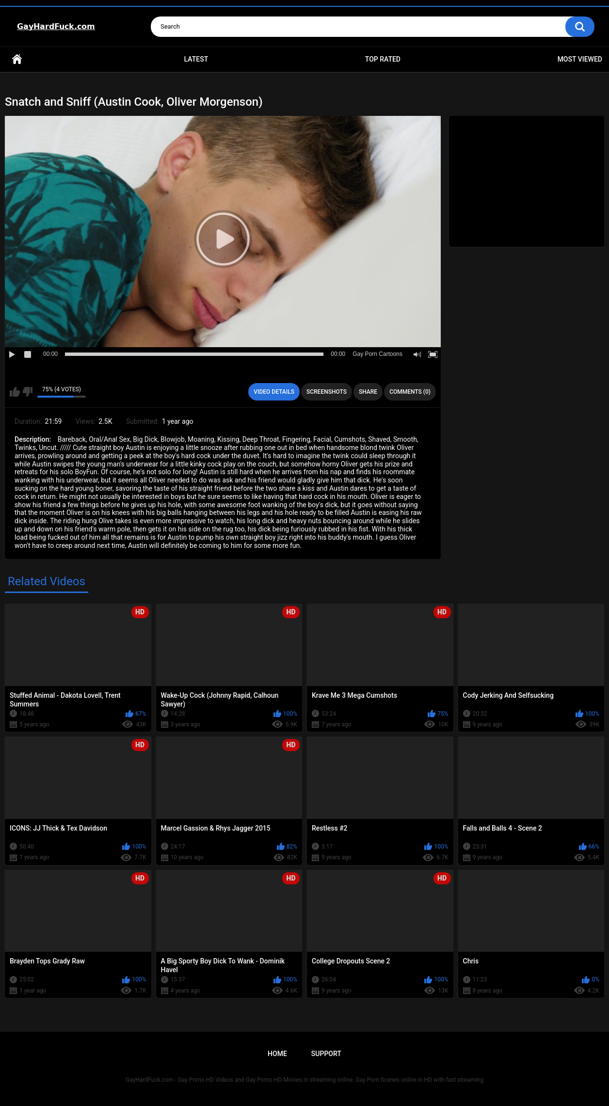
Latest (196, 59)
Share (368, 391)
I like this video (15, 392)
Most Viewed (580, 59)
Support (326, 1054)
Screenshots (326, 391)
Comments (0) (410, 391)
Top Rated (383, 59)
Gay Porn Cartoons (377, 354)
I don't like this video (27, 392)
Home (17, 59)
